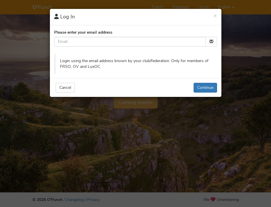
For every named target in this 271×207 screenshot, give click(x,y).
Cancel (65, 87)
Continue (205, 87)
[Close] (215, 16)
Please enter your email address (83, 32)
